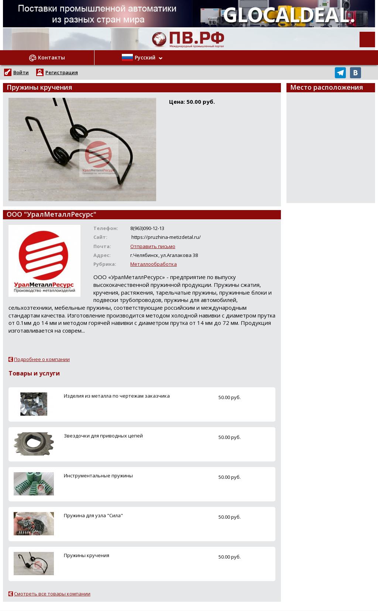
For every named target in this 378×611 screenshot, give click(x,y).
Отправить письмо (152, 246)
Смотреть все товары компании (52, 593)
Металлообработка (153, 264)
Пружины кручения (86, 555)
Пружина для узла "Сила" (93, 515)
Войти (21, 72)
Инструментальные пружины (98, 475)
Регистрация (61, 72)
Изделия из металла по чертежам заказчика (117, 395)
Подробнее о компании (42, 359)
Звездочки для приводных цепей (103, 435)
